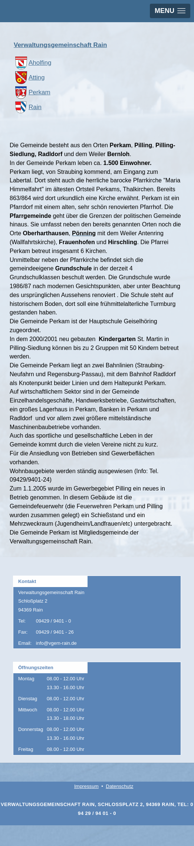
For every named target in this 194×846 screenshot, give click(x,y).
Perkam (32, 92)
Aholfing (32, 62)
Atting (29, 77)
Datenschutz (119, 786)
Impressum (86, 786)
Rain (28, 107)
